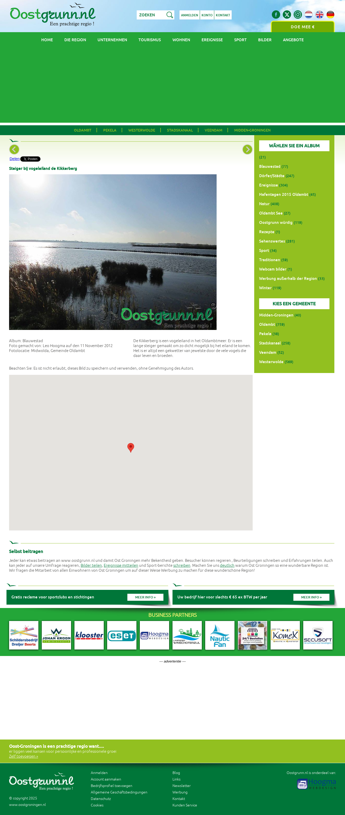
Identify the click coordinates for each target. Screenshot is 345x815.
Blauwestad (269, 166)
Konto (207, 15)
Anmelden (189, 15)
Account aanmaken (106, 779)
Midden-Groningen (252, 130)
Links (176, 779)
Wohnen (181, 39)
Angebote (293, 39)
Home (47, 39)
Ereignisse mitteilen (121, 565)
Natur (264, 203)
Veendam (213, 130)
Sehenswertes (272, 241)
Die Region (75, 39)
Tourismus (150, 39)
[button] (130, 448)
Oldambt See (271, 213)
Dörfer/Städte (272, 175)
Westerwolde (141, 130)
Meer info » (145, 597)
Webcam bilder (272, 269)
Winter (265, 287)
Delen (15, 158)
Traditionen (269, 259)
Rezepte (266, 231)
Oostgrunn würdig (276, 222)
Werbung (180, 792)
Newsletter (181, 786)
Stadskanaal (180, 130)
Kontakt (223, 15)
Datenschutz (101, 799)
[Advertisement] (172, 86)
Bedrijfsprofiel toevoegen (111, 786)
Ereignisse (212, 39)
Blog (176, 773)
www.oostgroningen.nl (27, 805)
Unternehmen (112, 39)
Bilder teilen (91, 565)
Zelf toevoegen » (23, 756)
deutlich (227, 565)
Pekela (109, 130)
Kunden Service (184, 805)
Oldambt (82, 130)
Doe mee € (303, 27)
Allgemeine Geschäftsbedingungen (119, 792)
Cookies (97, 805)
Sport (240, 39)
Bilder (265, 39)
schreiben (181, 565)
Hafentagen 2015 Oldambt (283, 194)
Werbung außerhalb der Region (288, 278)
